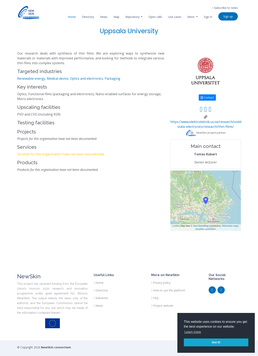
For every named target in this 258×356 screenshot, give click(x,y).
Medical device (57, 78)
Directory (88, 17)
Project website (163, 305)
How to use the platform (169, 290)
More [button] (191, 17)
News (103, 17)
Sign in (208, 17)
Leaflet (175, 226)
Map (116, 17)
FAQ (156, 298)
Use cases (174, 17)
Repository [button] (132, 17)
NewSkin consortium (206, 229)
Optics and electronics (86, 78)
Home (72, 17)
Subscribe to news (225, 8)
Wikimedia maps (230, 226)
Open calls (155, 17)
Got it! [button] (216, 342)
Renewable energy (31, 78)
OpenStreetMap (201, 226)
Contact (207, 97)
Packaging (112, 78)
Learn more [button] (192, 332)
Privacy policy (162, 282)
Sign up (228, 16)
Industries (102, 298)
